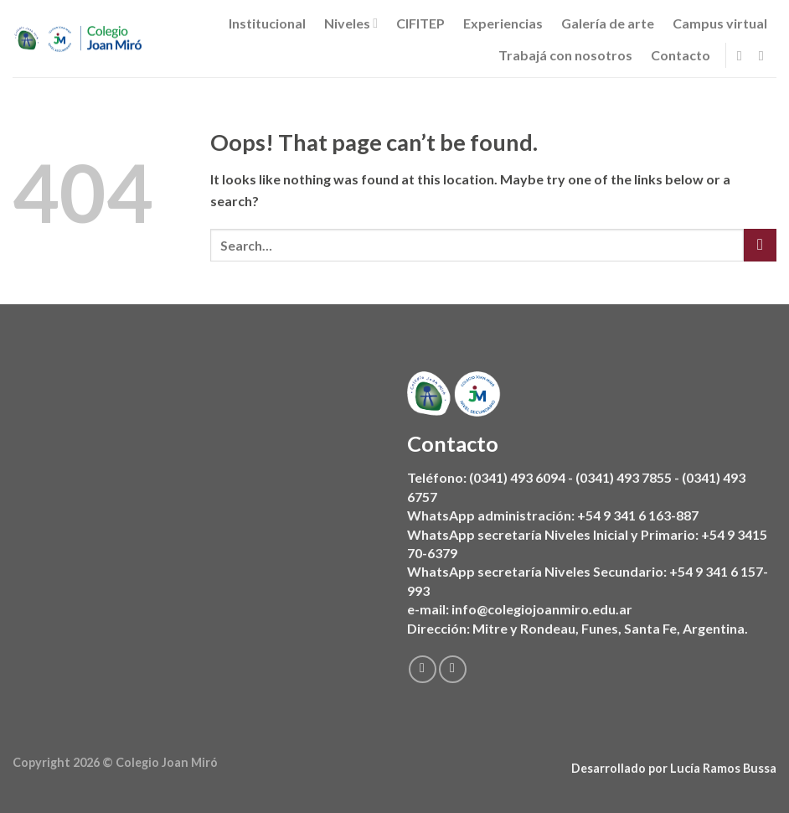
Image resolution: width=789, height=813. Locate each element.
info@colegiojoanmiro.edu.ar (541, 609)
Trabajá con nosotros (565, 55)
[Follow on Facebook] (743, 55)
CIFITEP (420, 23)
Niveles (351, 23)
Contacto (680, 55)
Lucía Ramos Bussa (723, 768)
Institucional (267, 23)
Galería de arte (607, 23)
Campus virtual (720, 23)
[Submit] (760, 245)
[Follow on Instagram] (765, 55)
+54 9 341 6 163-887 (638, 515)
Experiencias (503, 23)
